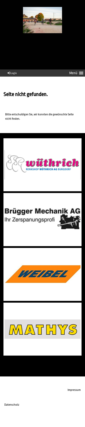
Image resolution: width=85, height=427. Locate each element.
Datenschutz (11, 404)
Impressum (74, 390)
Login (12, 73)
